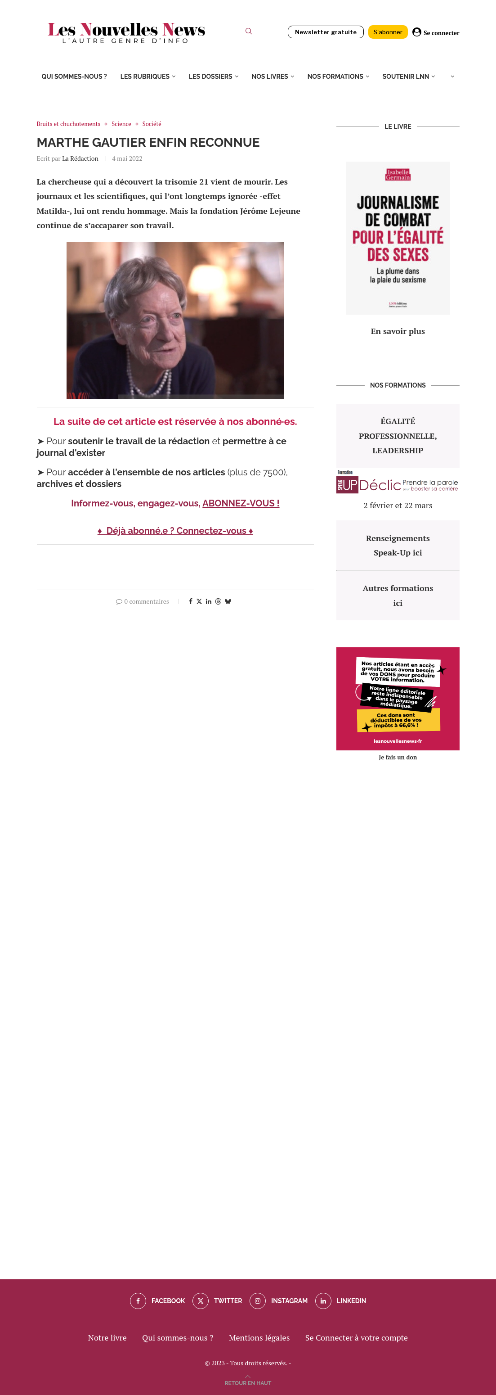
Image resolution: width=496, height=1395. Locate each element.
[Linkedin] (340, 1301)
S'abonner (388, 32)
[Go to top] (248, 1382)
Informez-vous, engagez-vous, (136, 503)
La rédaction (80, 158)
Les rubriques (145, 76)
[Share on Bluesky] (228, 601)
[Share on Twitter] (199, 601)
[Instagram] (279, 1301)
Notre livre (107, 1337)
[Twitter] (217, 1301)
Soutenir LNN (406, 76)
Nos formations (335, 76)
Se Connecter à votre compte (356, 1337)
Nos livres (270, 76)
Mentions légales (259, 1337)
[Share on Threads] (218, 601)
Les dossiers (210, 76)
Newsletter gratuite (326, 32)
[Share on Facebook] (190, 601)
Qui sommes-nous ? (74, 76)
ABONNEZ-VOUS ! (240, 503)
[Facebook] (157, 1301)
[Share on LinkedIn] (208, 601)
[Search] (248, 33)
